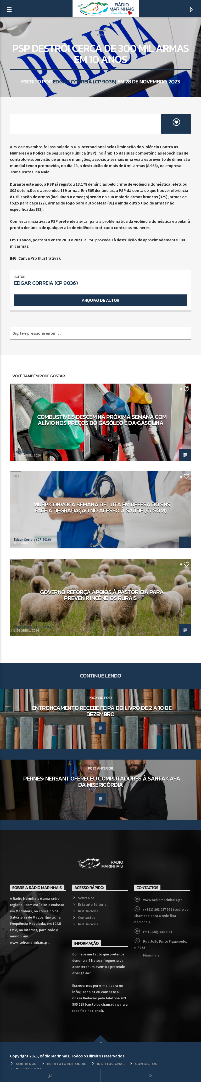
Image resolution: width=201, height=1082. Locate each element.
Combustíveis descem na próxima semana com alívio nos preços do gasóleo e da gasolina (101, 420)
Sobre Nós (86, 898)
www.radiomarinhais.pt (162, 899)
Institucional (88, 911)
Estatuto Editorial (93, 904)
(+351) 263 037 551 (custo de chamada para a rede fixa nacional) (161, 915)
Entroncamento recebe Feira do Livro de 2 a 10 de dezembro (101, 711)
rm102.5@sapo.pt (157, 931)
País (100, 35)
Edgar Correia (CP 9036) (84, 81)
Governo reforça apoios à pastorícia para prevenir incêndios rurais (102, 595)
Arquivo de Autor (100, 300)
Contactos (86, 917)
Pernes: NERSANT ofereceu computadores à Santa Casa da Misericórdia (101, 781)
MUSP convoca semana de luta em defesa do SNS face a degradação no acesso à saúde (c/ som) (102, 507)
